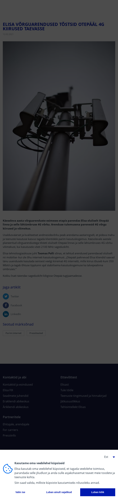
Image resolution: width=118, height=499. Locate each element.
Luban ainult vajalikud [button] (59, 492)
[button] (108, 457)
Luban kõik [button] (97, 492)
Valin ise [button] (20, 492)
